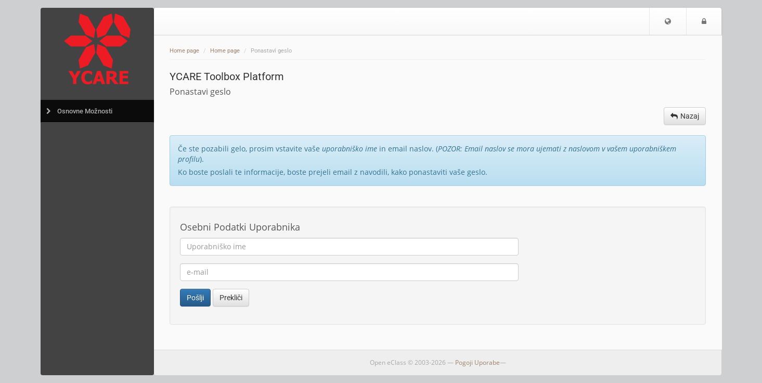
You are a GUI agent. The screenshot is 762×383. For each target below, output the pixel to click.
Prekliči (230, 297)
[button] (668, 21)
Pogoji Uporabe (477, 362)
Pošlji (195, 297)
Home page (184, 50)
